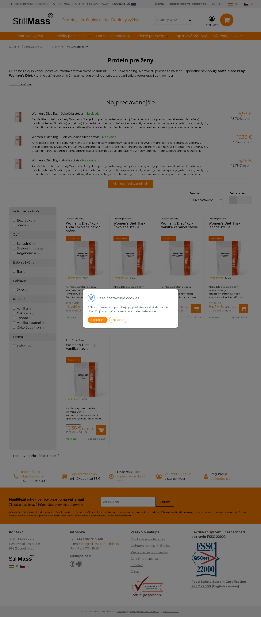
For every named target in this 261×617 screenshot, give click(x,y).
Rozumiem (97, 319)
